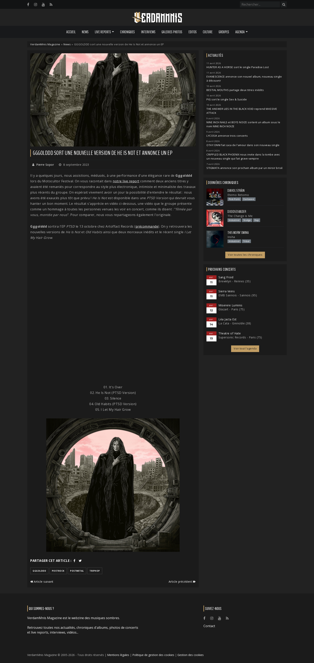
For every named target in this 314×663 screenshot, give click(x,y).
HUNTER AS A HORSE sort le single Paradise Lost (237, 67)
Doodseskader (236, 211)
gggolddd (39, 570)
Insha (231, 237)
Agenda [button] (240, 32)
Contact (209, 626)
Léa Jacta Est (227, 319)
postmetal (77, 570)
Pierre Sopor (45, 165)
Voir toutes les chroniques (245, 254)
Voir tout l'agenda (245, 348)
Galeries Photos (172, 32)
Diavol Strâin (236, 190)
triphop (95, 570)
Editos (192, 32)
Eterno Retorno (238, 195)
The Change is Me (240, 216)
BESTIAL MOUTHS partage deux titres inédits (235, 90)
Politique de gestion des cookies (153, 655)
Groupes (224, 32)
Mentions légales (118, 655)
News (85, 32)
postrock (58, 570)
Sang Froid (225, 277)
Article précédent (182, 581)
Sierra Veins (226, 291)
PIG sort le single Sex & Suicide (226, 99)
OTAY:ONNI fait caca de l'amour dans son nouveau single (242, 145)
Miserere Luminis (230, 305)
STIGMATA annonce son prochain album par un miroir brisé (244, 168)
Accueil (70, 32)
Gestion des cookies (190, 655)
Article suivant (41, 581)
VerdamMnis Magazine (45, 44)
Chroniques (127, 32)
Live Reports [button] (103, 32)
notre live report (126, 181)
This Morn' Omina (238, 232)
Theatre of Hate (229, 333)
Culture (207, 32)
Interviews (148, 32)
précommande (147, 226)
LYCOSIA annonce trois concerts (227, 135)
